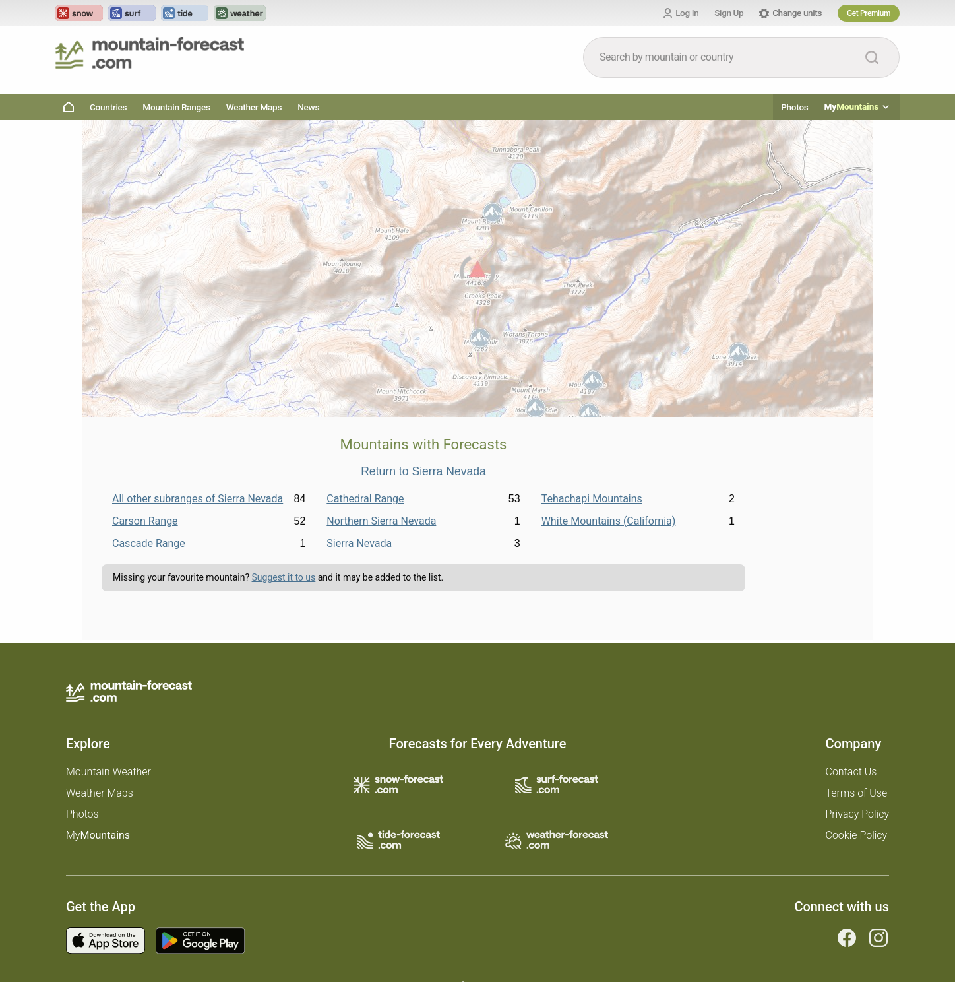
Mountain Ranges (176, 107)
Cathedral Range (365, 498)
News (308, 107)
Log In (686, 12)
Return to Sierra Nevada (423, 472)
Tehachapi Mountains (591, 498)
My (858, 107)
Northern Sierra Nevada (381, 521)
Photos (794, 107)
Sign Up (728, 12)
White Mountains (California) (608, 521)
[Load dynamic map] (477, 274)
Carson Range (145, 521)
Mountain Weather (108, 772)
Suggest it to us (284, 577)
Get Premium (868, 13)
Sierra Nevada (359, 543)
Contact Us (851, 772)
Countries (108, 107)
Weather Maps (254, 107)
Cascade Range (148, 543)
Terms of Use (857, 793)
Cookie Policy (857, 835)
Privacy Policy (857, 814)
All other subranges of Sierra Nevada (197, 498)
